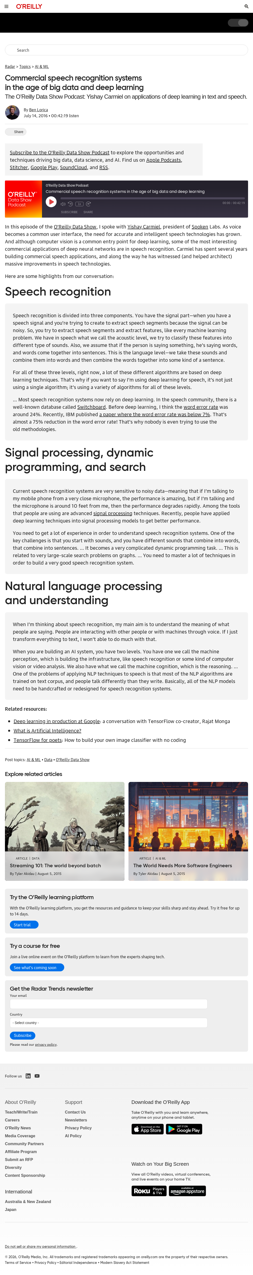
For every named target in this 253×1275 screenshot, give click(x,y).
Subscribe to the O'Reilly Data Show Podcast (59, 152)
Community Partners (24, 1144)
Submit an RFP (19, 1160)
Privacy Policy (78, 1128)
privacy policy (46, 1044)
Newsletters (76, 1120)
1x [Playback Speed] (79, 204)
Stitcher (19, 166)
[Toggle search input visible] (247, 6)
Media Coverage (20, 1136)
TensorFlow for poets (38, 739)
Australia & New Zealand (28, 1202)
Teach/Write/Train (21, 1112)
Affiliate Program (21, 1152)
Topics (25, 66)
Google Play (44, 166)
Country (16, 1013)
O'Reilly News (18, 1128)
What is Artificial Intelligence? (47, 730)
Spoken (200, 226)
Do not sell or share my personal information (40, 1246)
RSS (103, 166)
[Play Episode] (51, 201)
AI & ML (42, 66)
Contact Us (75, 1112)
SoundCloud (73, 166)
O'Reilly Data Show (72, 759)
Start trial (22, 924)
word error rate (201, 406)
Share (88, 212)
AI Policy (73, 1136)
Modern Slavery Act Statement (124, 1262)
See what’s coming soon (35, 967)
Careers (12, 1120)
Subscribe (69, 212)
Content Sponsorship (25, 1175)
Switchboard (91, 406)
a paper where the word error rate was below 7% (154, 413)
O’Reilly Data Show (75, 226)
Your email (18, 995)
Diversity (13, 1167)
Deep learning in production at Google (57, 720)
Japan (10, 1209)
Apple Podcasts (163, 159)
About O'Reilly (20, 1102)
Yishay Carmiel (143, 226)
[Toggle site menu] (6, 6)
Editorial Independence (78, 1262)
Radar (10, 66)
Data (48, 759)
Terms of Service (18, 1262)
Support (73, 1102)
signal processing (112, 512)
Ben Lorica (38, 109)
